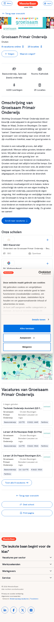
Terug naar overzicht (14, 13)
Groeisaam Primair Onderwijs (30, 248)
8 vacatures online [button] (13, 46)
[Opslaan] (47, 240)
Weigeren (27, 347)
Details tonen (38, 319)
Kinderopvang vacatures (19, 599)
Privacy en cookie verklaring (12, 594)
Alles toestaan (27, 328)
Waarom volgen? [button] (27, 53)
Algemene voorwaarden (11, 596)
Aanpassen (27, 337)
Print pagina (27, 513)
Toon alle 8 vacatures (16, 482)
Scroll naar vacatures (16, 220)
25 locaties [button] (35, 46)
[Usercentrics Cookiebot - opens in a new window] (39, 272)
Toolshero (34, 599)
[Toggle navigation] (7, 3)
